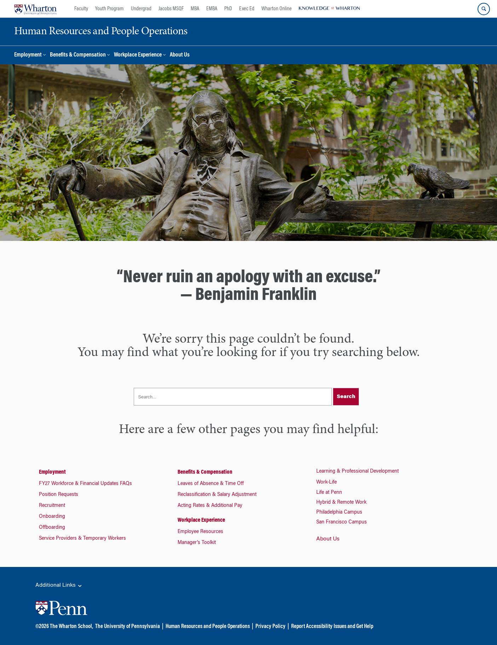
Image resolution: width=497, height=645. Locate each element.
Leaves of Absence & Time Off (211, 483)
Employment (28, 55)
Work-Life (326, 482)
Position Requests (58, 494)
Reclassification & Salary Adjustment (217, 494)
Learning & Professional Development (357, 471)
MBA (195, 9)
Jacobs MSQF (171, 9)
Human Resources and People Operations (208, 626)
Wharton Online (276, 9)
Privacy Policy (270, 626)
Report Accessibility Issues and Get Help (332, 626)
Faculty (81, 9)
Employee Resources (200, 531)
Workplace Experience (138, 55)
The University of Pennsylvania (127, 626)
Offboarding (52, 527)
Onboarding (52, 516)
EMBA (211, 9)
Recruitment (52, 505)
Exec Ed (246, 9)
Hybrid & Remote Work (341, 502)
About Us (180, 55)
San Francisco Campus (341, 522)
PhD (228, 9)
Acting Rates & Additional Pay (210, 505)
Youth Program (109, 9)
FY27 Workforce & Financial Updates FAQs (85, 483)
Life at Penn (329, 492)
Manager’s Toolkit (197, 542)
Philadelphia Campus (339, 512)
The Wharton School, (71, 626)
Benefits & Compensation (78, 55)
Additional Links (59, 585)
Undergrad (141, 9)
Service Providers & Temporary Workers (82, 538)
